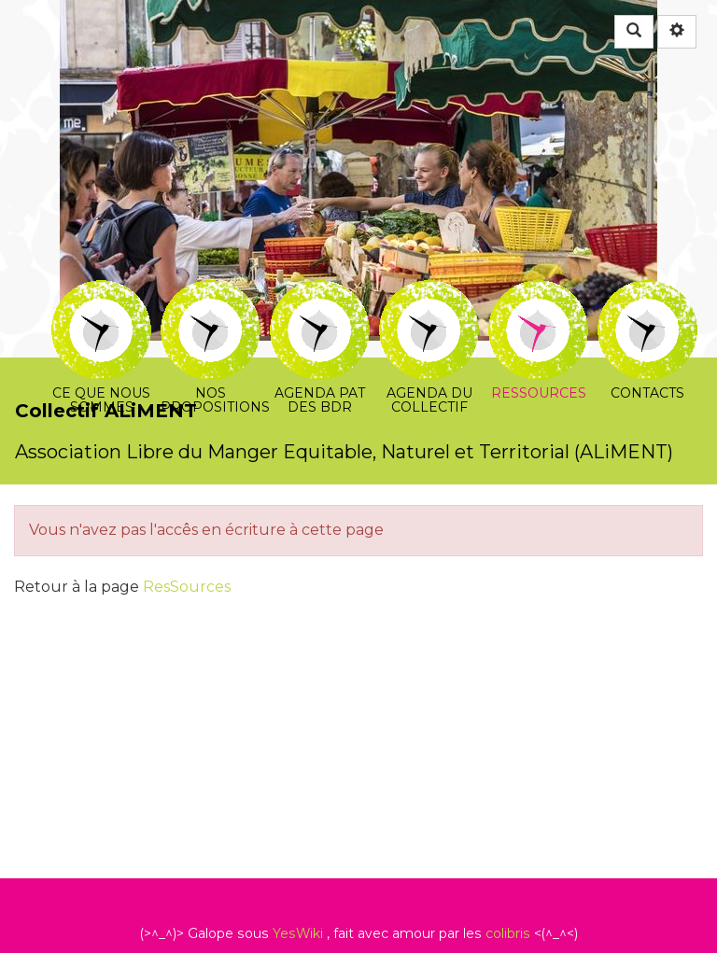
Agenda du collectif (429, 292)
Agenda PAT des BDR (319, 292)
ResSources (187, 587)
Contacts (647, 292)
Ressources (538, 292)
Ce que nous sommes (101, 292)
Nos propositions (210, 292)
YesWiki (298, 933)
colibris (507, 933)
